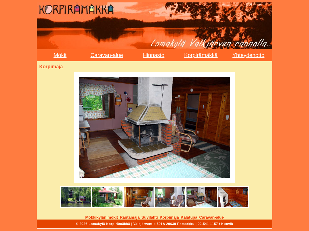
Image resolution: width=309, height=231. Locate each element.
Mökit (59, 55)
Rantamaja (130, 217)
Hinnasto (153, 55)
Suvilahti (150, 217)
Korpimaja (169, 217)
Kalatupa (189, 217)
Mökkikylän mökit (101, 217)
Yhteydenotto (248, 55)
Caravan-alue (107, 55)
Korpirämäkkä (201, 55)
